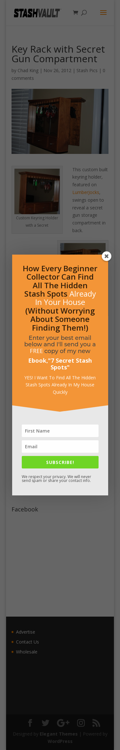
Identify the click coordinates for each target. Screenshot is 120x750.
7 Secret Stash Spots (71, 364)
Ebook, (38, 360)
